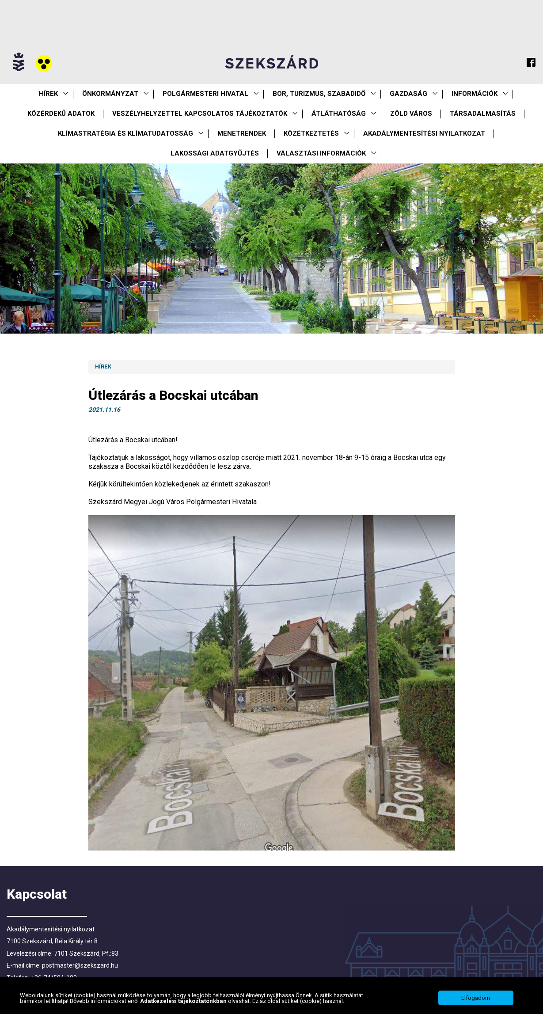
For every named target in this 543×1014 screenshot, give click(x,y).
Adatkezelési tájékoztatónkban (184, 1001)
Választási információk (321, 153)
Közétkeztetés (311, 133)
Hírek (48, 94)
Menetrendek (241, 133)
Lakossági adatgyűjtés (215, 153)
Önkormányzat (110, 94)
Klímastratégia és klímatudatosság (125, 133)
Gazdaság (408, 94)
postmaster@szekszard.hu (80, 965)
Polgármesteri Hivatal (205, 94)
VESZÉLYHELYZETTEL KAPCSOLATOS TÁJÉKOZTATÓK (199, 114)
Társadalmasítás (483, 114)
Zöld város (411, 114)
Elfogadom (475, 998)
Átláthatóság (338, 114)
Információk (474, 94)
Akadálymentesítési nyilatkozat (424, 133)
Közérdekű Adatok (61, 114)
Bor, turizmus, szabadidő (319, 94)
